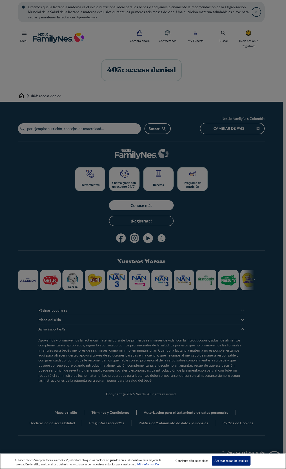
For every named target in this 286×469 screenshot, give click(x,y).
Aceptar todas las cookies (231, 461)
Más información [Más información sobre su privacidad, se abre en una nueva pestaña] (148, 464)
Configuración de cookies (191, 461)
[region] (143, 461)
